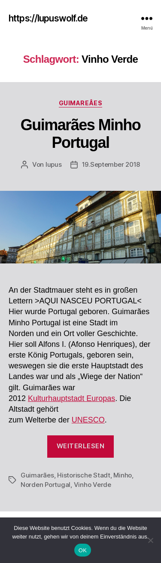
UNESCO (88, 420)
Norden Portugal (45, 484)
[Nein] (150, 540)
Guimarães (37, 475)
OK (83, 550)
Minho (122, 475)
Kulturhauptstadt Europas (71, 398)
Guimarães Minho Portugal (81, 133)
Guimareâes (80, 103)
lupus (54, 164)
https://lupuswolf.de (48, 18)
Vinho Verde (92, 484)
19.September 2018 (111, 164)
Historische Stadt (83, 475)
